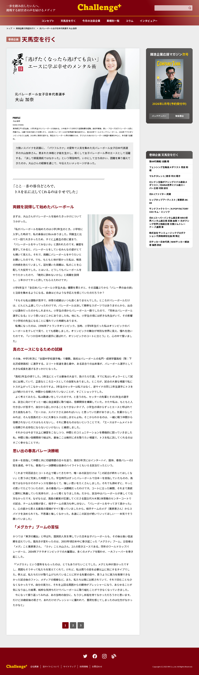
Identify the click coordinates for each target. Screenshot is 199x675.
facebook (95, 656)
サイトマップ (69, 666)
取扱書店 (179, 115)
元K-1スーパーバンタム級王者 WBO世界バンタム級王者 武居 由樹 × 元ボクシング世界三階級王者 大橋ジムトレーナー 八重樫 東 (169, 222)
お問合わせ (97, 666)
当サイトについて (51, 666)
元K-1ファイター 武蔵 (160, 194)
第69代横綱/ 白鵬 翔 (159, 161)
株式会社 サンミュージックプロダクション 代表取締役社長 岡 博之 (167, 234)
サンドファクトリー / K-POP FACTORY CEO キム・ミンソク (168, 210)
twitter (85, 656)
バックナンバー (159, 115)
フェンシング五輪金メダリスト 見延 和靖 (168, 168)
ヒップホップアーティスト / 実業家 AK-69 (168, 201)
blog (114, 656)
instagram (104, 656)
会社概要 (34, 666)
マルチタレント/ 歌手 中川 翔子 (164, 176)
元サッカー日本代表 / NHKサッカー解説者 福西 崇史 (169, 243)
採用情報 (84, 666)
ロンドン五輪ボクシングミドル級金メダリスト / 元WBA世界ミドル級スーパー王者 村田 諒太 (168, 185)
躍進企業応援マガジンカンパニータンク (16, 667)
